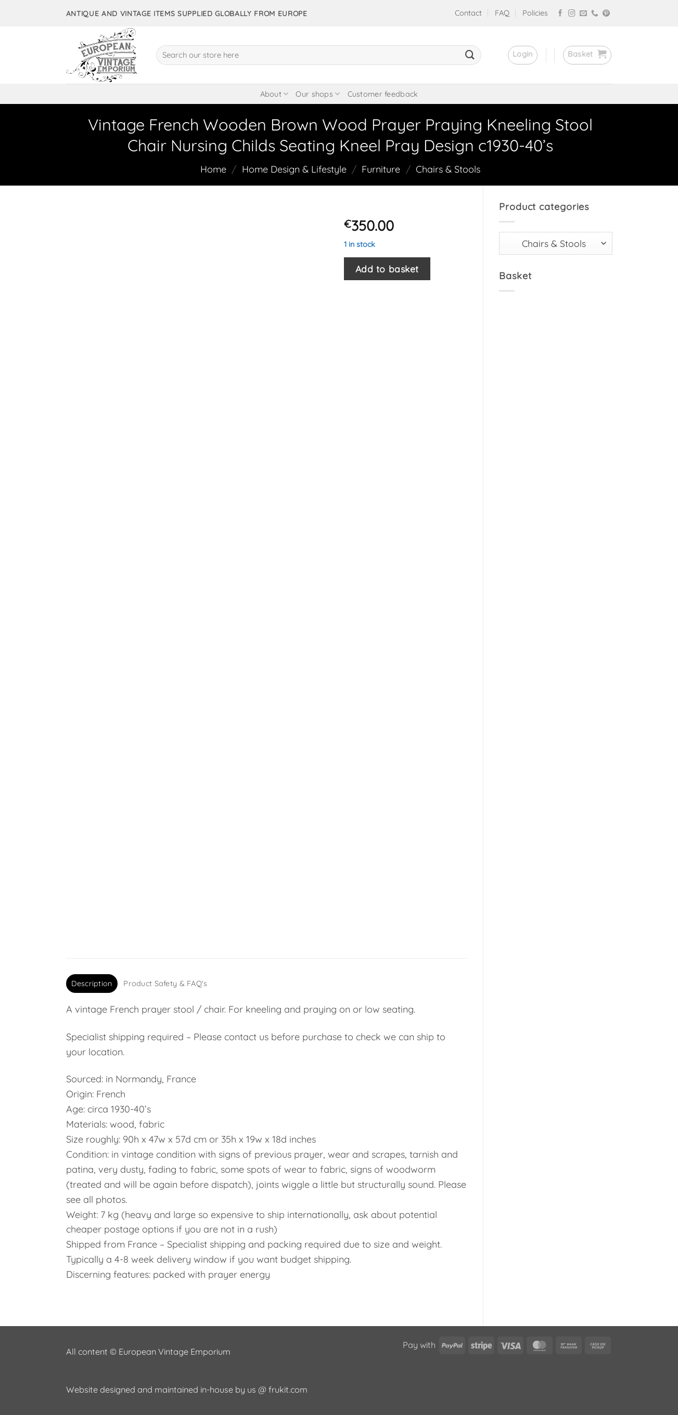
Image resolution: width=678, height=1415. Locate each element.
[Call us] (594, 14)
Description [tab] (91, 983)
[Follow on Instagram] (571, 14)
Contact (468, 13)
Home (213, 169)
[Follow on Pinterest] (606, 14)
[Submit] (470, 55)
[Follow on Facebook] (560, 14)
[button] (523, 55)
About (274, 94)
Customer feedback (383, 94)
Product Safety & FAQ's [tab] (165, 983)
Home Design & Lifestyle (294, 169)
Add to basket (387, 268)
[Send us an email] (583, 14)
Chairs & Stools (448, 169)
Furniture (381, 169)
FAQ (502, 13)
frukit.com (288, 1389)
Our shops (318, 94)
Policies (535, 13)
